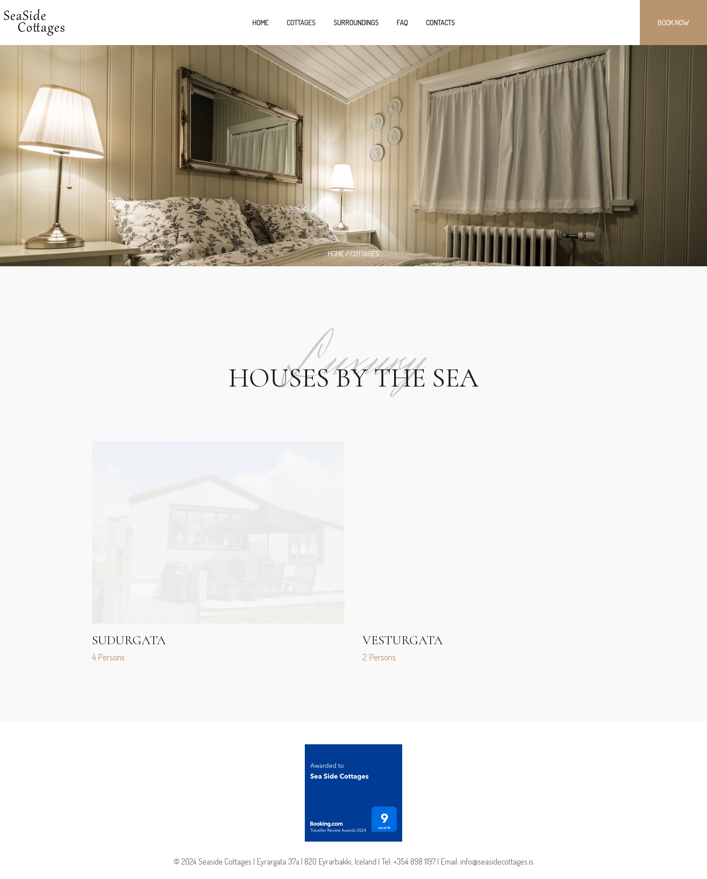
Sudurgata (129, 640)
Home (336, 253)
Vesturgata (403, 640)
